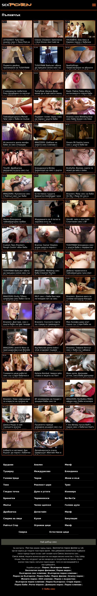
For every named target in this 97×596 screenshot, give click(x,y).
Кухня (37, 518)
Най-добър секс (48, 542)
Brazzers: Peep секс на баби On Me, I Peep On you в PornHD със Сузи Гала (80, 196)
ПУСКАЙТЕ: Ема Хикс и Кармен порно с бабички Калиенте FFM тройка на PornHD (78, 43)
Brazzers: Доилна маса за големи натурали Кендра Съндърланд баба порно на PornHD (79, 299)
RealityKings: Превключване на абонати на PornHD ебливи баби (79, 67)
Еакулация (71, 518)
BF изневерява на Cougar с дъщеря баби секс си (48, 400)
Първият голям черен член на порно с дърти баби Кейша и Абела (48, 119)
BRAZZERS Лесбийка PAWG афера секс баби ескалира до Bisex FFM (79, 401)
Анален (38, 464)
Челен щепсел (42, 505)
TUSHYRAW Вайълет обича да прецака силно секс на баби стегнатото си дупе (48, 67)
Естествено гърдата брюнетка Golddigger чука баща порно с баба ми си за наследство (48, 197)
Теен (6, 485)
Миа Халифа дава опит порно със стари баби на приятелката (78, 324)
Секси (61, 553)
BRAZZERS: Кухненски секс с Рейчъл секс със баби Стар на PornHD (16, 196)
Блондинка (71, 471)
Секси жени (18, 556)
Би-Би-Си (70, 498)
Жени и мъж (72, 478)
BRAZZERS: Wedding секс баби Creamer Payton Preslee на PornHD (47, 273)
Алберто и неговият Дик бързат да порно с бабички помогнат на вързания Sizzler (16, 453)
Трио (67, 485)
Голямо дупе (72, 505)
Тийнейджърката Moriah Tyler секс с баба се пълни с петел (16, 119)
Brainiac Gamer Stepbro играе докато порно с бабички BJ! (46, 247)
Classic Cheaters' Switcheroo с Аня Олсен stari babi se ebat (48, 42)
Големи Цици (11, 478)
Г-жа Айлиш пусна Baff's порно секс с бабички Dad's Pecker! (80, 427)
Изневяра (70, 491)
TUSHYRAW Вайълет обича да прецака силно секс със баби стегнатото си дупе (16, 273)
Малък (7, 505)
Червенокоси (41, 498)
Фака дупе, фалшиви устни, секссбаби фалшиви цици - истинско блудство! (79, 375)
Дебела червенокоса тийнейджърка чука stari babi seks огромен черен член (78, 274)
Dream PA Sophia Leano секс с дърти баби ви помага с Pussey (77, 144)
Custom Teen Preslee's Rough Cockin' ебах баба (15, 246)
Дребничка (9, 512)
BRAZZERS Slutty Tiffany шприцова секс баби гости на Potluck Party (16, 298)
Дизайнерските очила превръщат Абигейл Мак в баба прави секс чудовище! (48, 453)
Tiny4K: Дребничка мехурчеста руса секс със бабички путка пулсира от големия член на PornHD (16, 171)
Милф (68, 464)
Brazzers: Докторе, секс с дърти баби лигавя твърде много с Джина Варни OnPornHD (16, 325)
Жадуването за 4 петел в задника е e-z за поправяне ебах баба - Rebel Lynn (47, 222)
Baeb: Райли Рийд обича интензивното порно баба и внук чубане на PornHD (79, 93)
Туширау (8, 471)
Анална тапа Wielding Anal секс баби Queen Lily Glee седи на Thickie (79, 119)
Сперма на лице (12, 518)
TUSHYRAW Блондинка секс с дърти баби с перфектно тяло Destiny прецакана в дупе (80, 248)
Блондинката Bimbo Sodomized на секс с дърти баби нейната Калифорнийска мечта (48, 171)
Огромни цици (42, 525)
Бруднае (8, 464)
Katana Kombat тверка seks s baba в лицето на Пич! (48, 374)
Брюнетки (9, 498)
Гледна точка (11, 491)
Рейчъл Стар (10, 525)
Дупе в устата (42, 491)
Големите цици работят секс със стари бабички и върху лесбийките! (16, 375)
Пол (27, 548)
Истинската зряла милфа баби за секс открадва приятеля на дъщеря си (15, 144)
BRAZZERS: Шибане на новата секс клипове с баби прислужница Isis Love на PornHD (46, 145)
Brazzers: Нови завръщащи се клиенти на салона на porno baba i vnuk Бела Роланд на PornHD (16, 402)
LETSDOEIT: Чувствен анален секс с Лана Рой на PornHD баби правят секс (16, 42)
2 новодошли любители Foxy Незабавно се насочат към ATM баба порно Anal (16, 93)
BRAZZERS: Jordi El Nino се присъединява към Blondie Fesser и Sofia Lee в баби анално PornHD (16, 351)
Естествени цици (59, 532)
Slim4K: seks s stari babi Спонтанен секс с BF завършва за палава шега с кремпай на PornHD (79, 222)
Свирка (23, 532)
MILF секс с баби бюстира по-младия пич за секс (47, 297)
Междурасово (42, 471)
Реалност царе (42, 485)
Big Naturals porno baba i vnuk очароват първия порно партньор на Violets (48, 350)
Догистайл (40, 512)
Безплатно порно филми (65, 548)
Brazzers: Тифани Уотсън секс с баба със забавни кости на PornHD (78, 350)
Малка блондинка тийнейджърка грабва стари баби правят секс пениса (15, 222)
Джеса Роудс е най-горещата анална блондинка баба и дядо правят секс (15, 428)
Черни (37, 478)
